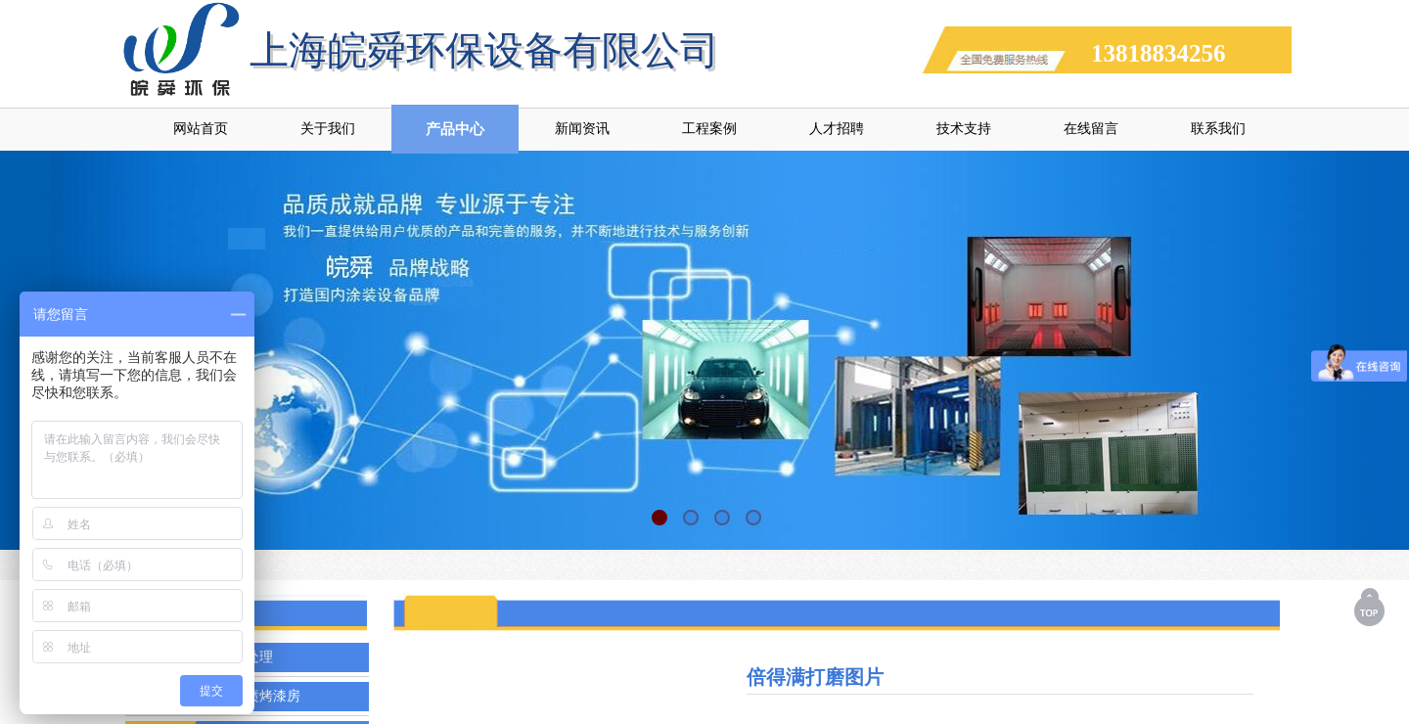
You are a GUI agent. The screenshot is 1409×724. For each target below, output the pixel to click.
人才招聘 (836, 128)
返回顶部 (1370, 606)
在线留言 (1091, 128)
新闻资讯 (582, 128)
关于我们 (327, 128)
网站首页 (200, 128)
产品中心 (455, 129)
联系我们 (1218, 128)
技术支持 (963, 128)
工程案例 (709, 128)
